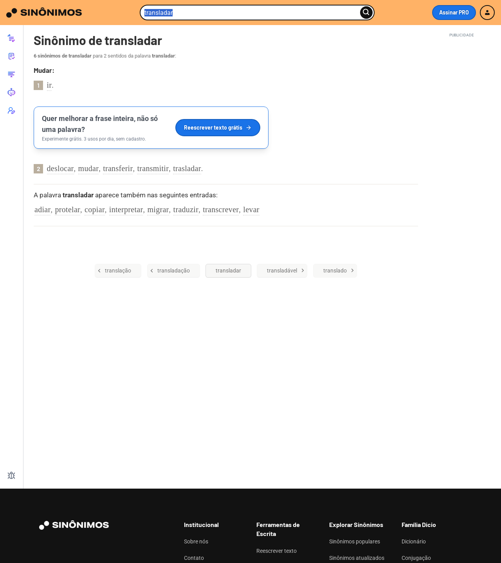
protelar (67, 209)
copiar (95, 209)
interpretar (126, 209)
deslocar (60, 168)
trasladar (187, 168)
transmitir (153, 168)
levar (251, 209)
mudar (88, 168)
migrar (158, 209)
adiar (42, 209)
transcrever (221, 209)
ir (49, 85)
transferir (118, 168)
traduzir (186, 209)
